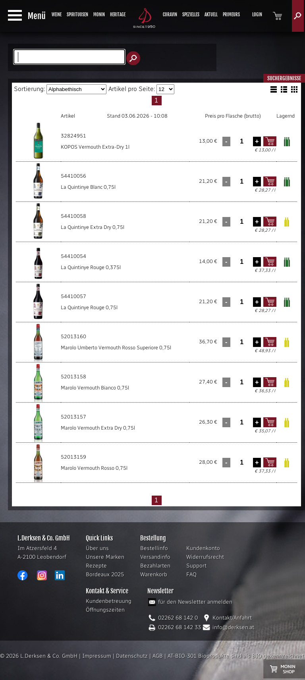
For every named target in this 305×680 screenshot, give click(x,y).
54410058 (73, 216)
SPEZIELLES (190, 14)
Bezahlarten (155, 565)
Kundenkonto (203, 548)
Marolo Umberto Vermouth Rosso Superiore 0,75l (116, 348)
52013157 (73, 417)
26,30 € (208, 422)
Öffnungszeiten (105, 609)
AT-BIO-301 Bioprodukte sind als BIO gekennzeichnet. (236, 656)
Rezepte (96, 565)
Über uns (97, 548)
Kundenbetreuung (108, 601)
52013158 (73, 377)
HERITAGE (117, 14)
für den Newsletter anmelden (195, 602)
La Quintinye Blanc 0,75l (88, 187)
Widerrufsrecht (205, 557)
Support (196, 565)
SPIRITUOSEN (77, 14)
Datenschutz (132, 656)
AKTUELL (211, 14)
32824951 (73, 136)
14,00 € (208, 261)
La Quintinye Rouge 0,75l (89, 307)
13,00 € (208, 141)
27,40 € (208, 382)
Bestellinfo (154, 548)
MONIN (99, 14)
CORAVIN (170, 14)
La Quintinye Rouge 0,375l (91, 267)
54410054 (73, 256)
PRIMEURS (231, 14)
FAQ (191, 574)
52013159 (73, 457)
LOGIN (257, 14)
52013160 (73, 336)
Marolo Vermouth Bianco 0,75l (95, 388)
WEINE (57, 14)
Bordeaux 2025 (105, 574)
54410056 (73, 176)
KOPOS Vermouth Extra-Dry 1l (95, 147)
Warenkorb (153, 574)
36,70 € (208, 342)
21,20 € (208, 181)
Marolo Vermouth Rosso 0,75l (94, 468)
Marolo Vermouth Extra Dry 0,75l (98, 428)
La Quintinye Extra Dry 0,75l (92, 227)
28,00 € (208, 462)
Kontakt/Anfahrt (232, 617)
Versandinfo (155, 557)
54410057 (73, 296)
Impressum (96, 656)
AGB (157, 656)
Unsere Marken (105, 557)
